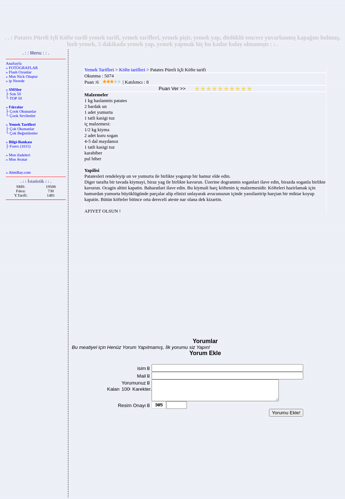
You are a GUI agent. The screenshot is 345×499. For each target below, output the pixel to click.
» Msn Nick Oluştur (22, 76)
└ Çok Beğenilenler (22, 133)
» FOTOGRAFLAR (22, 67)
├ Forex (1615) (18, 146)
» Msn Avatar (16, 159)
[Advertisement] (172, 17)
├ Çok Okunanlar (20, 128)
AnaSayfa (13, 63)
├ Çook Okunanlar (21, 111)
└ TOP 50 (14, 98)
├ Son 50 (13, 94)
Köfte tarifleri (132, 69)
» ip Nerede (15, 81)
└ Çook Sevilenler (21, 115)
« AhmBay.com (18, 172)
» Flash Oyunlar (19, 72)
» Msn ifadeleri (18, 155)
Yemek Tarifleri (99, 69)
